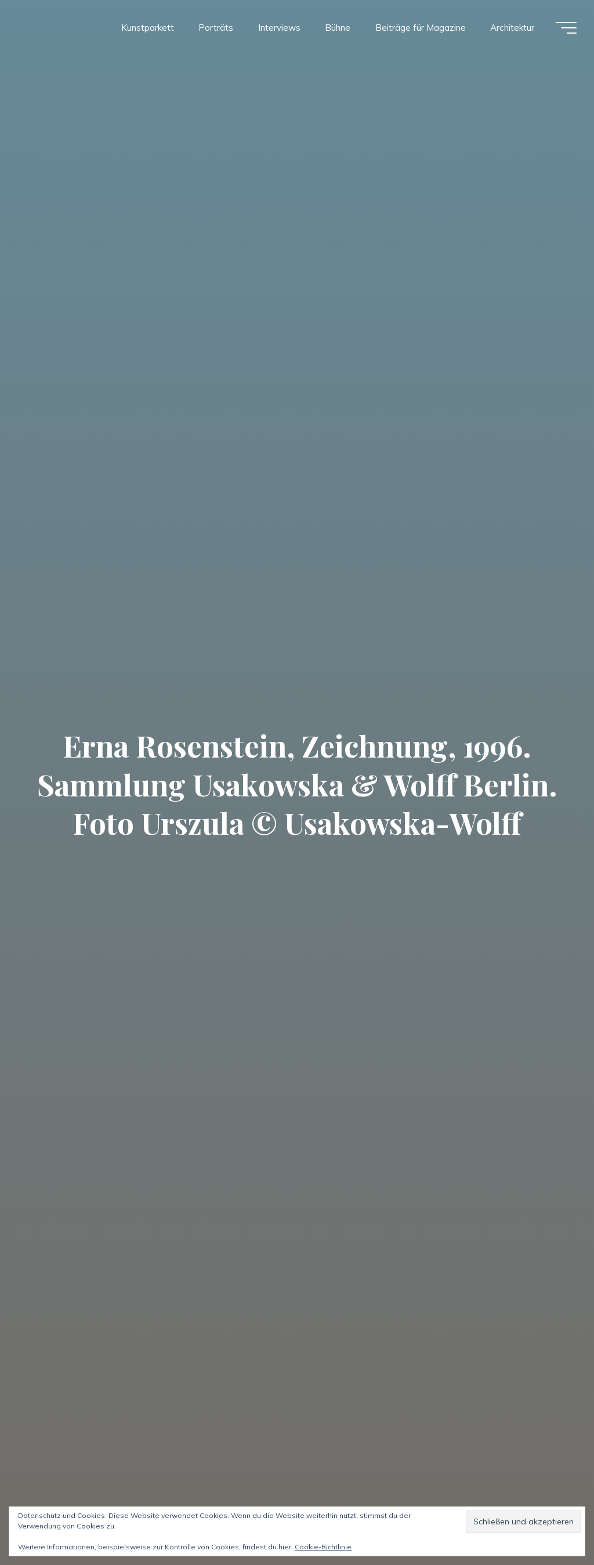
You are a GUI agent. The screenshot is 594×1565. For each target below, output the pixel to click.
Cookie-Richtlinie (323, 1546)
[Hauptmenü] (566, 28)
